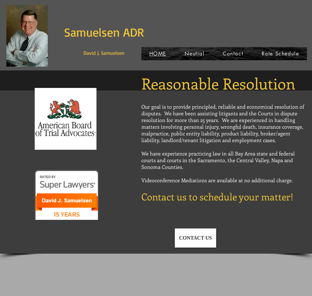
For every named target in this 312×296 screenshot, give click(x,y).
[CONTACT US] (195, 238)
